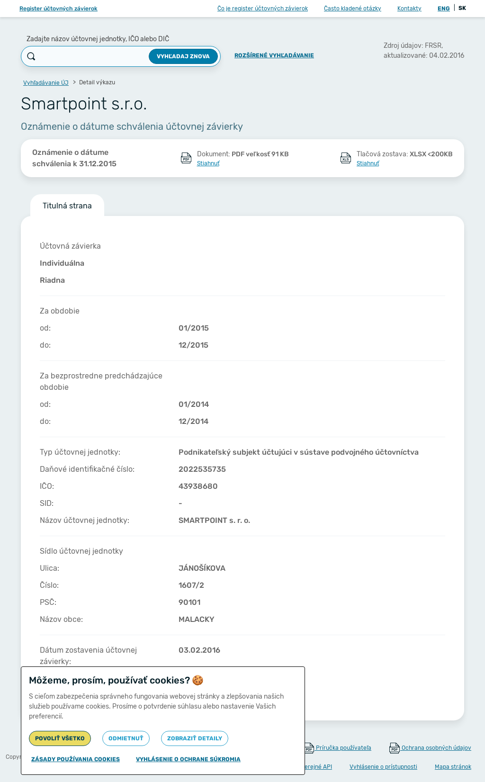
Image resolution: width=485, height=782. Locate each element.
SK (462, 8)
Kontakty (409, 8)
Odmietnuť (126, 738)
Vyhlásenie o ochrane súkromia (188, 759)
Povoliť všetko (60, 738)
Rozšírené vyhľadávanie (274, 55)
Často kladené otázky (352, 8)
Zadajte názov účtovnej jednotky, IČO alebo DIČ (98, 39)
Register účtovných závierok (58, 8)
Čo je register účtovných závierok (262, 8)
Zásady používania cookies (75, 759)
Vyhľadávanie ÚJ (46, 83)
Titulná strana (67, 205)
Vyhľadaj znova (183, 56)
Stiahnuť (208, 163)
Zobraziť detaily (194, 738)
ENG (444, 8)
